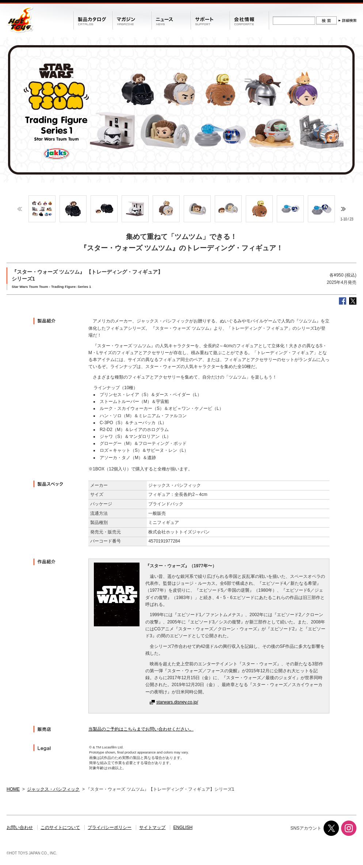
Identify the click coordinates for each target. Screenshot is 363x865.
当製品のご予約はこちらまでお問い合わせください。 (141, 729)
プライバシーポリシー (109, 827)
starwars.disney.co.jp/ (177, 702)
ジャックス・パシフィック (53, 789)
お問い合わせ (20, 827)
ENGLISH (183, 827)
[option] (41, 208)
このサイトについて (60, 827)
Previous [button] (19, 209)
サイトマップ (152, 827)
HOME (13, 789)
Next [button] (343, 209)
